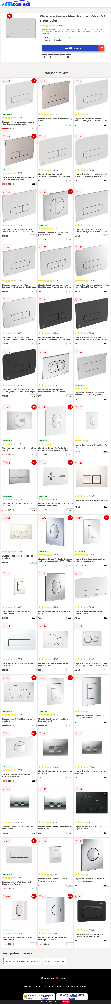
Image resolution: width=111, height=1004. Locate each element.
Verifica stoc (84, 48)
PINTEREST (62, 978)
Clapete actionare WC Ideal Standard (22, 961)
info (33, 128)
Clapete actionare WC (54, 961)
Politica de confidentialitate (56, 986)
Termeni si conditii (33, 986)
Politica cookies (78, 986)
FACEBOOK (47, 978)
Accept (66, 1001)
